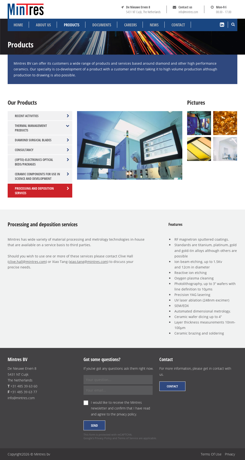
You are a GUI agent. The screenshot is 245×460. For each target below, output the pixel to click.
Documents (101, 25)
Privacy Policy (103, 438)
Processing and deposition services (42, 190)
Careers (130, 25)
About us (43, 25)
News (154, 25)
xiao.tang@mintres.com (88, 261)
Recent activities (42, 116)
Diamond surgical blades (42, 140)
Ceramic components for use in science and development (42, 176)
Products (71, 25)
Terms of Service (128, 438)
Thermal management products (42, 127)
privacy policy (126, 414)
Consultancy (42, 150)
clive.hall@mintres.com (27, 261)
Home (18, 25)
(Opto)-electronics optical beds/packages (42, 161)
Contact (178, 25)
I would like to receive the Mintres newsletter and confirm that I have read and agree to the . (120, 408)
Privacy (230, 454)
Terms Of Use (211, 454)
